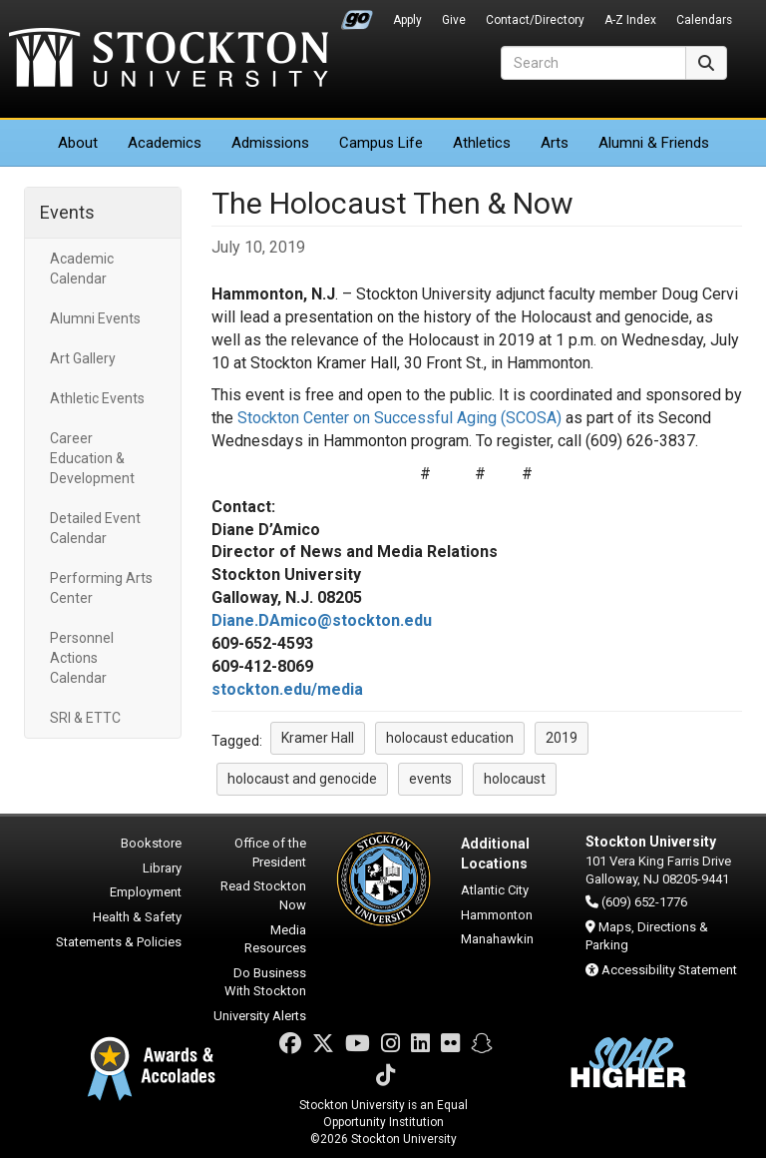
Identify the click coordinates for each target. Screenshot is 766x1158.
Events (67, 212)
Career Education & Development (92, 458)
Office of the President (270, 852)
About (78, 143)
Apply (407, 20)
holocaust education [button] (450, 738)
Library (162, 868)
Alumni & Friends (653, 143)
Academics (164, 143)
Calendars (704, 20)
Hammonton (497, 914)
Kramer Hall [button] (317, 738)
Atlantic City (495, 889)
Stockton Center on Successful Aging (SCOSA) (399, 417)
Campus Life (381, 143)
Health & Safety (137, 916)
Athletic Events (97, 398)
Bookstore (151, 843)
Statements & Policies (119, 941)
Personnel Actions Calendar (82, 658)
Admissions (270, 143)
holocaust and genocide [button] (302, 779)
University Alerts (259, 1015)
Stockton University (168, 60)
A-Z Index (630, 20)
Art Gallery (83, 358)
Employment (146, 891)
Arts (555, 143)
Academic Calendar (82, 269)
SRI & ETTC (85, 718)
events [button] (430, 779)
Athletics (482, 143)
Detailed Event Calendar (95, 528)
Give (454, 20)
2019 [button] (561, 738)
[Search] (593, 63)
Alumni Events (95, 318)
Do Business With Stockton (265, 982)
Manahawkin (497, 938)
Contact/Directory (535, 20)
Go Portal (357, 15)
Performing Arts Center (101, 588)
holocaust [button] (515, 779)
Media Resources (275, 939)
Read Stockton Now (263, 895)
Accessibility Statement (669, 969)
